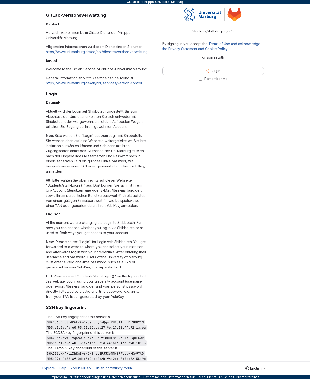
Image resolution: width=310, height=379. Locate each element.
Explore (48, 368)
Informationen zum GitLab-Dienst (192, 377)
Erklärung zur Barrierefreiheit (239, 377)
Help (63, 368)
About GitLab (80, 368)
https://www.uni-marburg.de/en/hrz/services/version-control (94, 83)
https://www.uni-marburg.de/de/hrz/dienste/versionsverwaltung (96, 52)
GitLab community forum (114, 368)
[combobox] (255, 368)
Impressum (59, 377)
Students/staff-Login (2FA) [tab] (213, 31)
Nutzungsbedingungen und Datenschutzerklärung (105, 377)
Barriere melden (154, 377)
